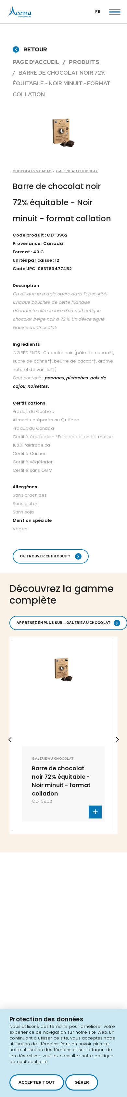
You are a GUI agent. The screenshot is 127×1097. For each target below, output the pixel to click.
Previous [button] (10, 739)
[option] (63, 735)
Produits (84, 62)
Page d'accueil (36, 62)
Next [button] (117, 739)
